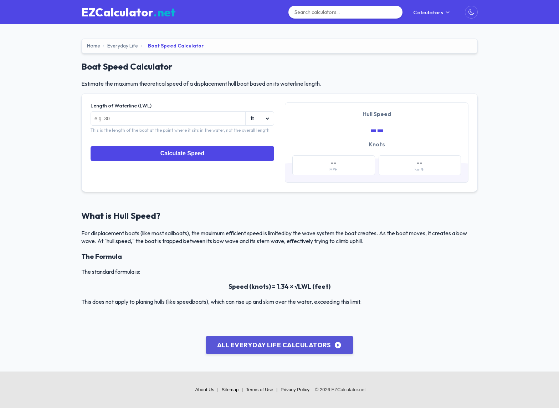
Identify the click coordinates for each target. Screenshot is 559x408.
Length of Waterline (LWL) (121, 105)
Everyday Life (122, 45)
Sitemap (230, 389)
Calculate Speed (182, 153)
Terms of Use (259, 389)
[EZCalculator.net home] (128, 12)
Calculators (431, 12)
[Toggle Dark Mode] (471, 12)
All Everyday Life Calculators (279, 345)
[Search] (345, 12)
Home (93, 45)
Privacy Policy (295, 389)
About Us (204, 389)
